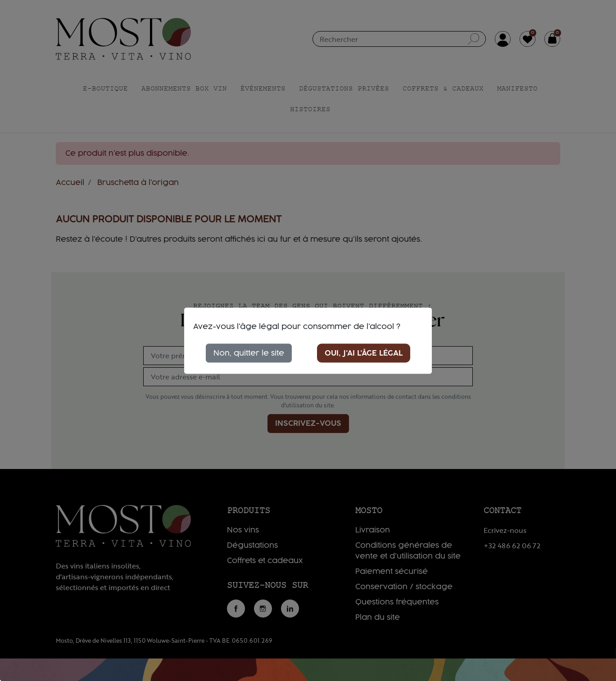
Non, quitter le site (248, 352)
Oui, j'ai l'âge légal (364, 352)
